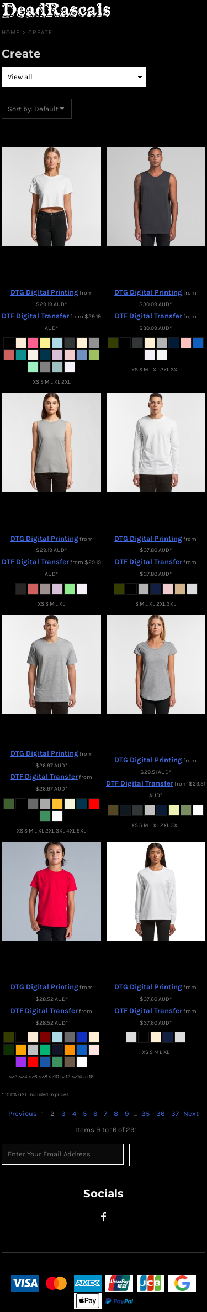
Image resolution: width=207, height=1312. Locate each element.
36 (160, 1113)
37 (175, 1113)
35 (145, 1113)
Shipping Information (156, 1265)
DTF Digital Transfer (35, 316)
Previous (22, 1113)
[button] (176, 11)
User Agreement (29, 1265)
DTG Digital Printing (44, 292)
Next (191, 1113)
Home (11, 32)
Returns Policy (88, 1265)
